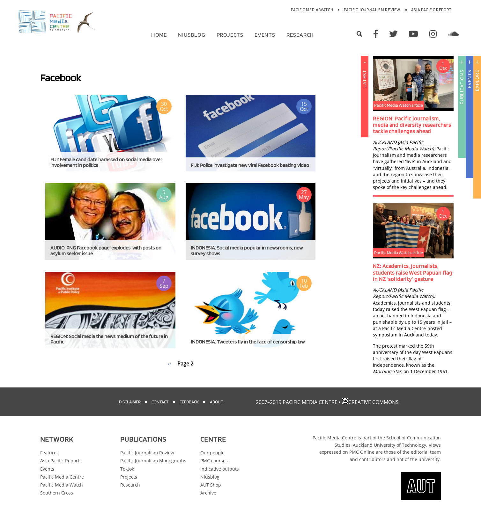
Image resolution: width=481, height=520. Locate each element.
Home (159, 34)
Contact (160, 401)
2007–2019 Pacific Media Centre (296, 402)
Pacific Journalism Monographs (153, 461)
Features (49, 453)
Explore (477, 80)
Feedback (189, 401)
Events (265, 34)
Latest (364, 119)
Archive (208, 493)
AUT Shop (210, 485)
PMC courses (214, 461)
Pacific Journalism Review (372, 9)
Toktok (127, 469)
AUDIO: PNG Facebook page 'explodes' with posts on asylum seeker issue (105, 250)
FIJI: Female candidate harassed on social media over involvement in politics (106, 162)
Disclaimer (130, 401)
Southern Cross (56, 493)
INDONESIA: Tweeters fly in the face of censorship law (248, 342)
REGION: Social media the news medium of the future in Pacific (109, 339)
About (216, 401)
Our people (212, 453)
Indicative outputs (219, 469)
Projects (230, 34)
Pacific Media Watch (312, 9)
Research (300, 34)
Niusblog (191, 34)
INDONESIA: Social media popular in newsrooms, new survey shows (247, 250)
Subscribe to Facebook (42, 374)
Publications (462, 87)
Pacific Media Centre (62, 477)
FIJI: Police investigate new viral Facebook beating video (250, 165)
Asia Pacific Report (431, 9)
